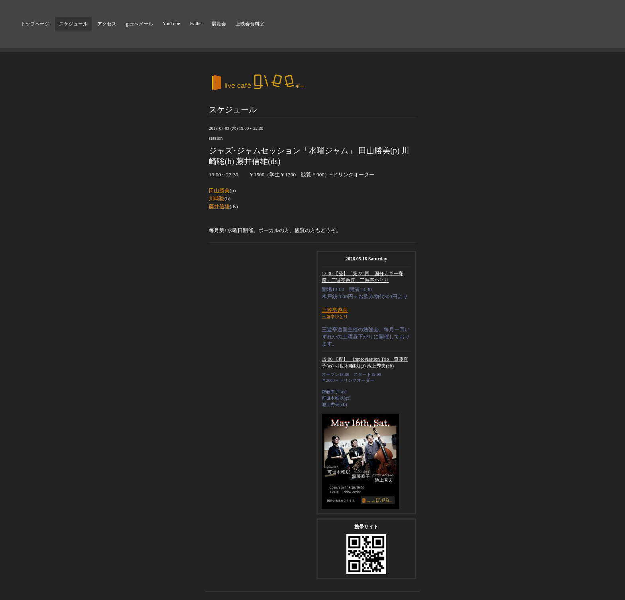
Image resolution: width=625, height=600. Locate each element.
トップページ (35, 24)
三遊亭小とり (335, 316)
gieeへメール (139, 24)
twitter (196, 23)
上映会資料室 (250, 24)
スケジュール (73, 24)
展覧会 (219, 24)
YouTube (171, 23)
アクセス (106, 24)
